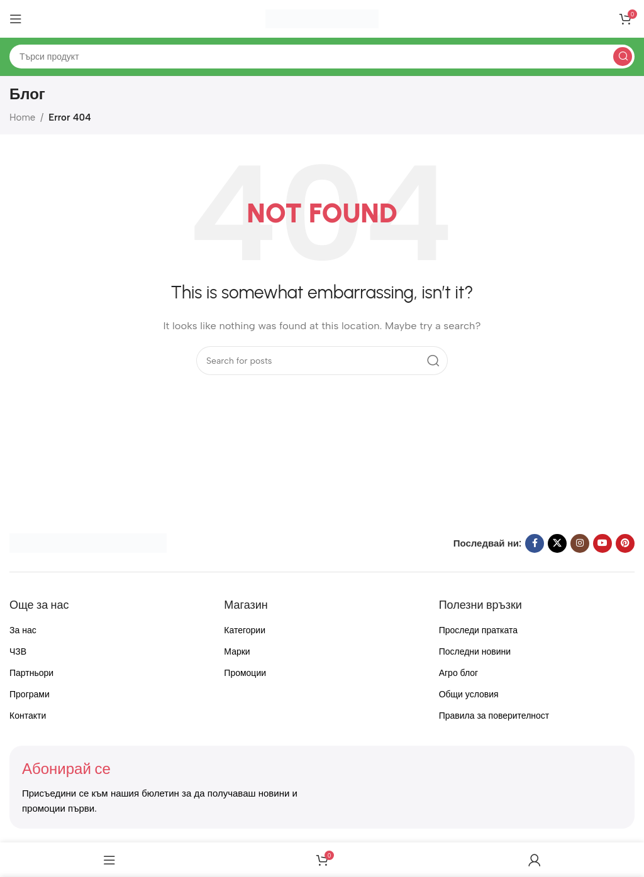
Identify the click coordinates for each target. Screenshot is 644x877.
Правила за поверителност (494, 716)
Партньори (31, 673)
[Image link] (88, 542)
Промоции (245, 673)
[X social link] (557, 543)
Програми (29, 694)
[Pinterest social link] (625, 543)
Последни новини (475, 651)
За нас (22, 630)
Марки (237, 651)
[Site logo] (322, 18)
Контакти (27, 716)
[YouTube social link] (602, 543)
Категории (244, 630)
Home (22, 117)
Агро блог (459, 673)
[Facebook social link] (534, 543)
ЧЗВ (17, 651)
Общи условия (469, 694)
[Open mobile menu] (15, 18)
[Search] (322, 56)
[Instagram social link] (579, 543)
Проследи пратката (478, 630)
